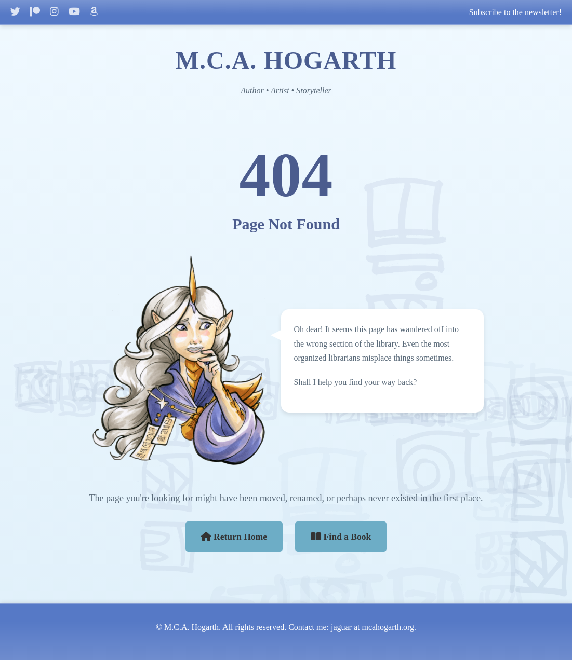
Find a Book (341, 536)
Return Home (234, 536)
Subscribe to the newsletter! (515, 12)
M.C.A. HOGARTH (286, 60)
